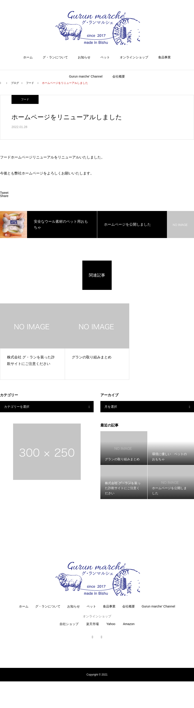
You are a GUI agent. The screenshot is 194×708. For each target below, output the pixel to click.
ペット (105, 57)
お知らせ (84, 57)
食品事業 (164, 57)
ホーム (28, 57)
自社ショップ (69, 624)
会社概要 (118, 76)
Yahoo (110, 624)
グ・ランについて (55, 57)
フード (25, 99)
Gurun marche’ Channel (85, 76)
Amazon (128, 624)
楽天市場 (92, 624)
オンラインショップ (134, 57)
